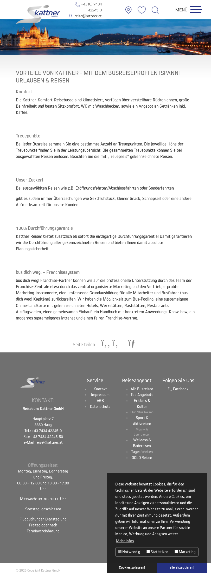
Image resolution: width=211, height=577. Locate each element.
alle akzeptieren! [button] (182, 567)
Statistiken (157, 551)
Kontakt (100, 388)
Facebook (178, 388)
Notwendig (129, 551)
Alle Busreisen (142, 388)
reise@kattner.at (85, 15)
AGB (100, 400)
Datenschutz (100, 406)
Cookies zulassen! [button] (132, 567)
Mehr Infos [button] (125, 540)
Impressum (100, 394)
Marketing (185, 551)
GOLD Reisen (142, 457)
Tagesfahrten (142, 451)
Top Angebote (142, 394)
